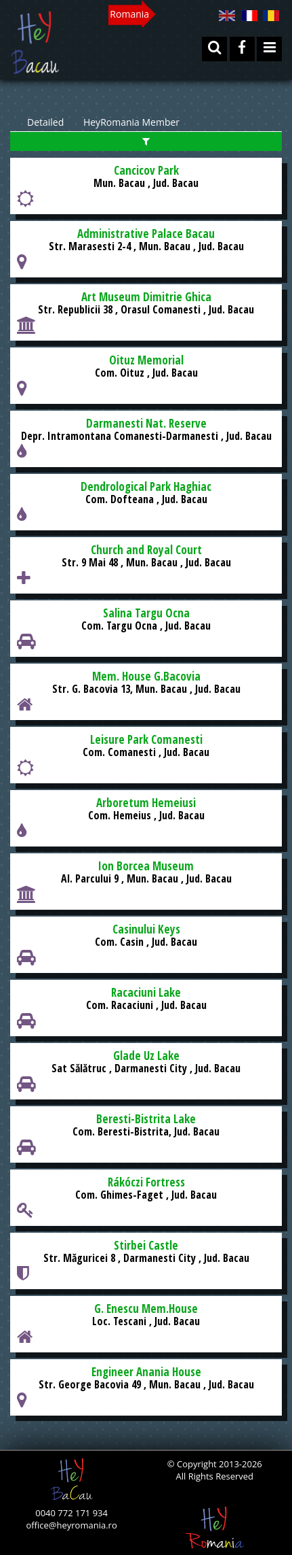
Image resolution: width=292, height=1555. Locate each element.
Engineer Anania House (146, 1372)
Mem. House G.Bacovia (146, 676)
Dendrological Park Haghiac (146, 486)
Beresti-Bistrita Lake (146, 1119)
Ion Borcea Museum (146, 866)
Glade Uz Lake (146, 1055)
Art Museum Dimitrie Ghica (146, 297)
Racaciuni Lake (146, 992)
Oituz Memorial (146, 360)
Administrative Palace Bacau (146, 233)
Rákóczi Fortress (146, 1182)
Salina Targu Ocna (146, 613)
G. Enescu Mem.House (146, 1308)
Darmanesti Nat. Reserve (146, 423)
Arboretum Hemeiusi (146, 802)
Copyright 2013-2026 (218, 1464)
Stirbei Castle (146, 1245)
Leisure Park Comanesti (146, 739)
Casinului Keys (146, 929)
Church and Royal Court (146, 550)
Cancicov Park (146, 170)
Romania (129, 13)
